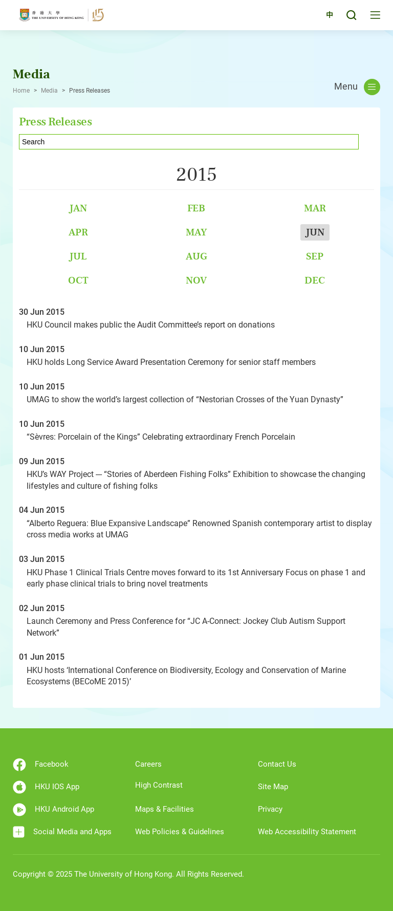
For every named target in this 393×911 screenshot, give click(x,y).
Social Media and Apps (62, 832)
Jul (78, 256)
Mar (315, 208)
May (196, 232)
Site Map (273, 786)
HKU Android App (53, 809)
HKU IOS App (46, 787)
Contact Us (277, 764)
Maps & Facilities (164, 809)
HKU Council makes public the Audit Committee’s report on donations (151, 325)
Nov (196, 280)
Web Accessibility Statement (307, 831)
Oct (78, 280)
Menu (357, 87)
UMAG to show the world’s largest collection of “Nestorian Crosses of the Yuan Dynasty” (185, 399)
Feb (196, 208)
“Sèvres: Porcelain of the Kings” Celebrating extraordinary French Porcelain (161, 437)
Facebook (41, 764)
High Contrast (159, 785)
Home (21, 90)
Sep (314, 256)
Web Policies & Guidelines (179, 831)
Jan (78, 208)
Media (49, 90)
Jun (314, 232)
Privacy (270, 809)
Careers (148, 764)
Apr (78, 232)
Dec (314, 280)
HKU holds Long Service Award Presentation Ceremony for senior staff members (171, 362)
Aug (196, 256)
